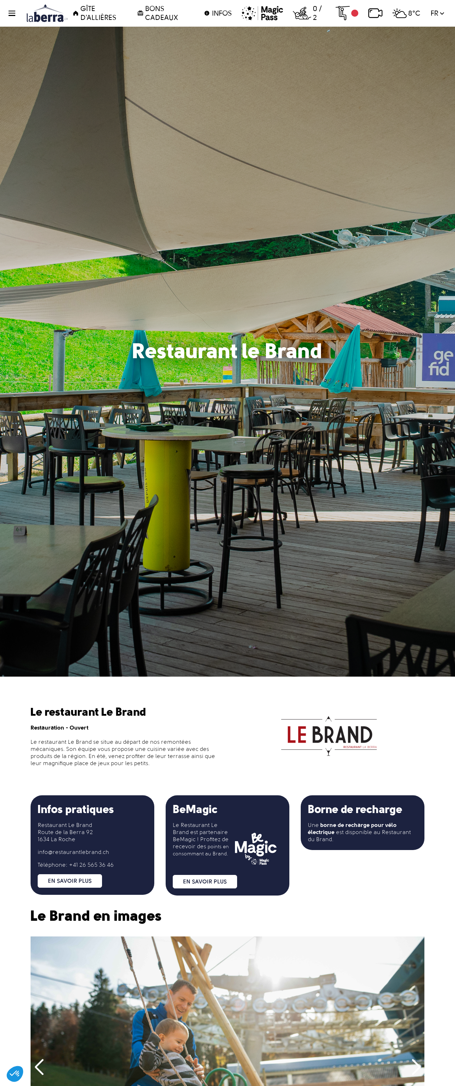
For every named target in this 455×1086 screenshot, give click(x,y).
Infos (217, 13)
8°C (406, 13)
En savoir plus (70, 880)
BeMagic (184, 839)
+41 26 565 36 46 (91, 865)
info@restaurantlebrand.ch (73, 852)
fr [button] (437, 13)
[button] (16, 13)
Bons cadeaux (157, 13)
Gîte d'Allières (94, 13)
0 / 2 (307, 13)
